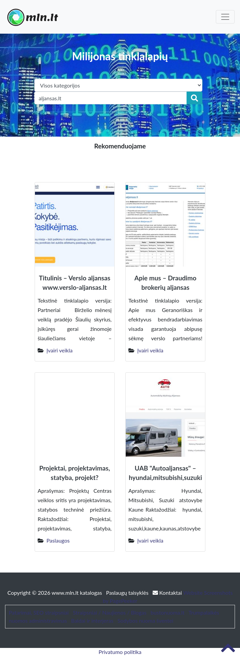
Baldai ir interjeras (92, 620)
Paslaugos (58, 540)
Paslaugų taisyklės (128, 592)
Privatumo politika (120, 652)
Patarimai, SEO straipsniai (39, 612)
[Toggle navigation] (225, 17)
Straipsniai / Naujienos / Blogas (110, 612)
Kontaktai (168, 592)
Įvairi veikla (59, 350)
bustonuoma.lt (168, 612)
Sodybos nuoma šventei (145, 620)
